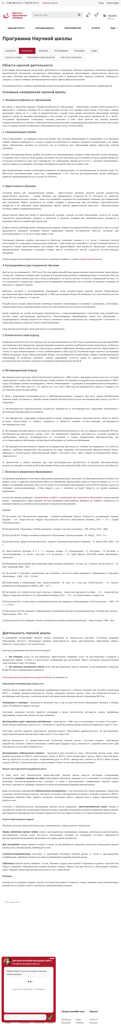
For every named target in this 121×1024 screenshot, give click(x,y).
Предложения (69, 1011)
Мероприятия (73, 28)
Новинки (79, 1023)
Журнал (94, 1011)
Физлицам (66, 1019)
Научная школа (44, 28)
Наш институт (16, 28)
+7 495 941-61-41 (31, 3)
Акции (8, 1023)
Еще (114, 28)
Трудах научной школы (91, 259)
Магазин (80, 1011)
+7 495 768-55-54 (13, 3)
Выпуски (93, 1023)
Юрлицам (66, 1023)
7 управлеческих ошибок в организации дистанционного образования (67, 497)
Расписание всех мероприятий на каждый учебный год (28, 677)
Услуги (96, 28)
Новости (94, 1019)
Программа (24, 1023)
